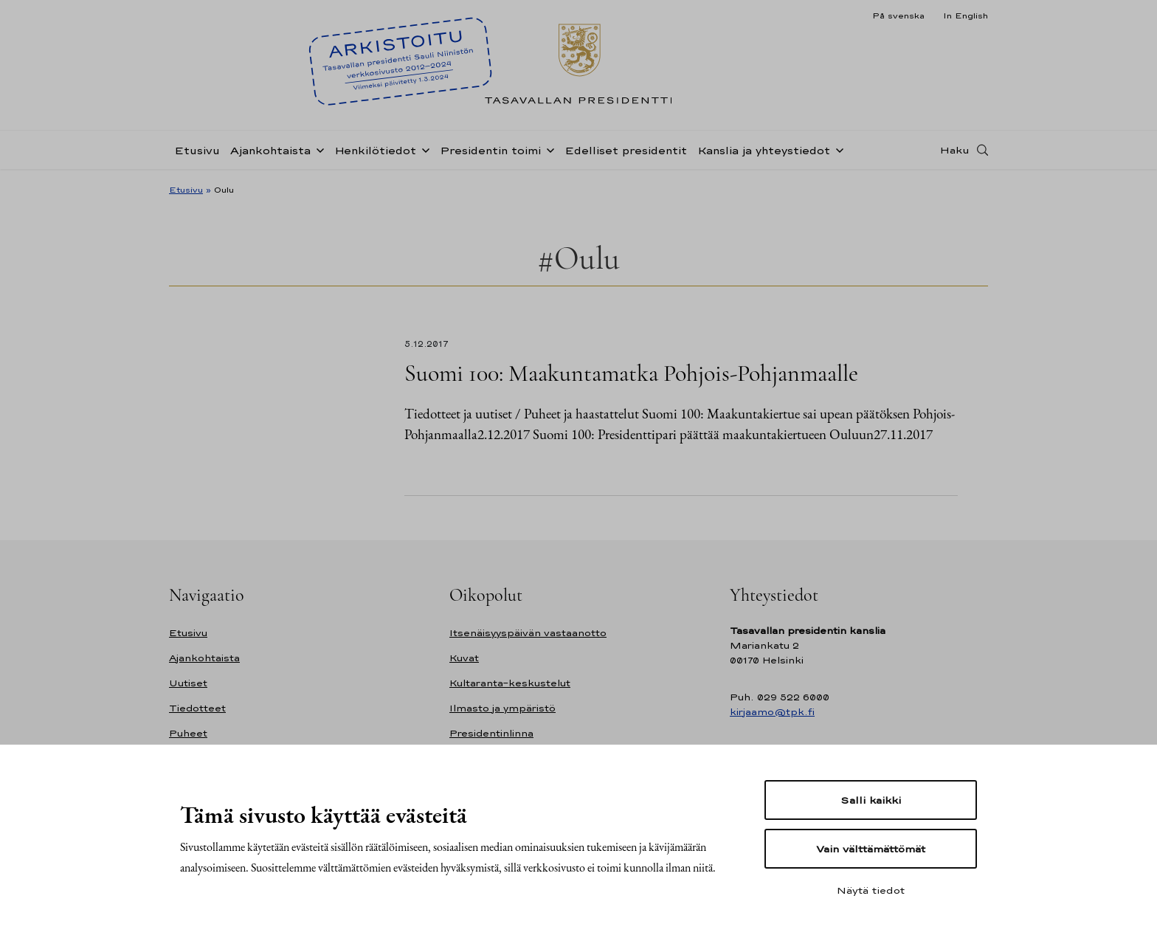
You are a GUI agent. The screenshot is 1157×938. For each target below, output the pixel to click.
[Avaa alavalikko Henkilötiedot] (422, 149)
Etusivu (197, 150)
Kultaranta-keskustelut (509, 683)
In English (965, 15)
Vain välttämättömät (870, 848)
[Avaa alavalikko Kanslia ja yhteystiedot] (836, 149)
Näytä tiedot (871, 890)
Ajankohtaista (270, 150)
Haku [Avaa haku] (955, 149)
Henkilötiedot (375, 150)
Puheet (188, 733)
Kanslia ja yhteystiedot (763, 150)
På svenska (898, 15)
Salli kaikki (870, 800)
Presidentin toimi (490, 150)
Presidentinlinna (491, 733)
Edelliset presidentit (625, 150)
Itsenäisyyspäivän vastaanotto (528, 633)
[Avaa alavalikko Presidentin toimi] (547, 149)
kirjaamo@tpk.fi (772, 712)
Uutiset (188, 683)
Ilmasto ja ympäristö (502, 708)
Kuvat (464, 658)
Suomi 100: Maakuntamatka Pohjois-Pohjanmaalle (631, 373)
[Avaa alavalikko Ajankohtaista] (317, 149)
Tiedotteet (197, 708)
